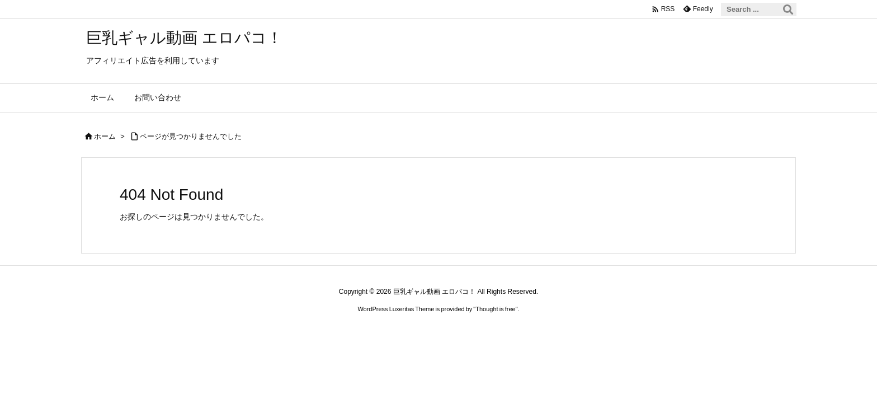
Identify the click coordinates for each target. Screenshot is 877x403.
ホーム (105, 136)
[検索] (788, 9)
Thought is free (495, 309)
